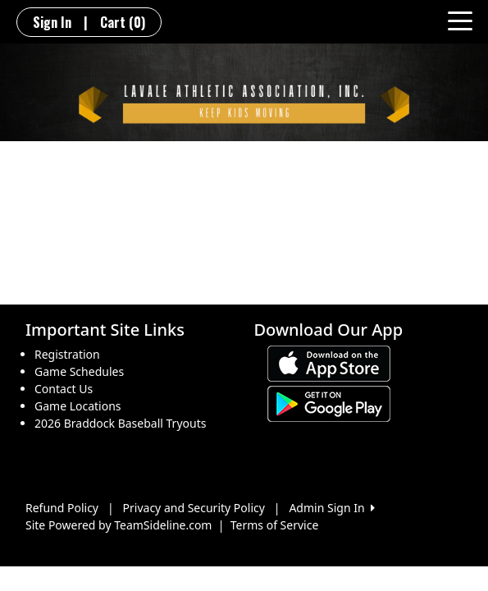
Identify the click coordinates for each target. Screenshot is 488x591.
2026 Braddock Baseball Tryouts (120, 423)
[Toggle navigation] (460, 19)
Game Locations (77, 406)
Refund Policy (61, 507)
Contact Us (63, 388)
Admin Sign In (331, 507)
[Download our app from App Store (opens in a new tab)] (328, 362)
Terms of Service (274, 525)
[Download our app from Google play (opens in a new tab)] (328, 402)
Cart (122, 22)
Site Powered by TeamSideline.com (118, 525)
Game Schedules (79, 371)
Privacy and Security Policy (194, 507)
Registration (67, 354)
